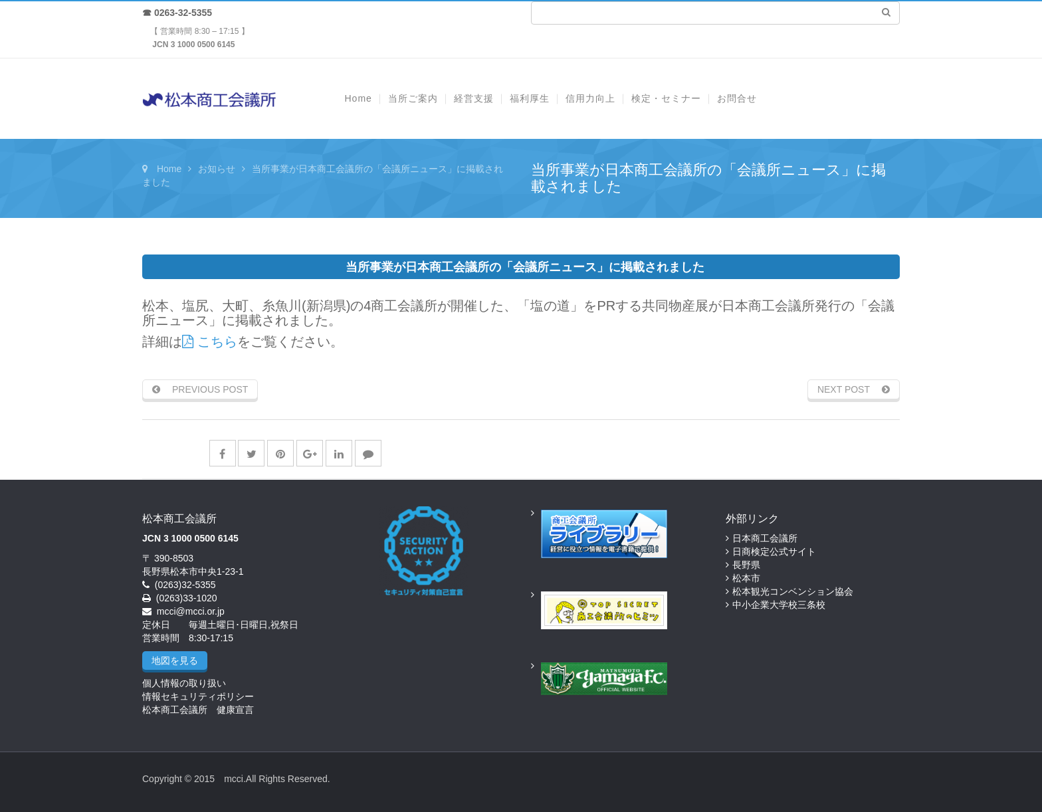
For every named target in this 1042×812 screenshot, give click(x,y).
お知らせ (216, 168)
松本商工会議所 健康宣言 (198, 709)
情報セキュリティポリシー (198, 696)
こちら (209, 341)
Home (169, 168)
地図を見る (175, 660)
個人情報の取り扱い (184, 683)
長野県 (746, 564)
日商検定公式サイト (774, 551)
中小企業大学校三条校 (778, 604)
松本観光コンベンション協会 (792, 591)
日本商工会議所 (764, 538)
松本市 (746, 578)
